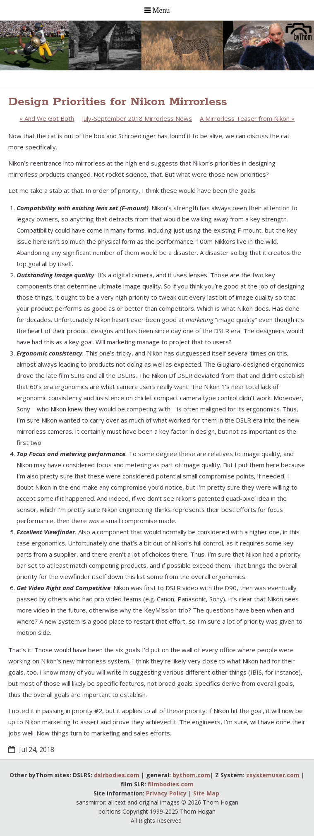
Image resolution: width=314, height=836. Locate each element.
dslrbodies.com (116, 775)
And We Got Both (46, 118)
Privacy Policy (166, 793)
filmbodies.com (171, 784)
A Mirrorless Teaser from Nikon (247, 118)
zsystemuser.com (273, 775)
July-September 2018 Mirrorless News (137, 118)
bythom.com (191, 775)
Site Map (206, 793)
